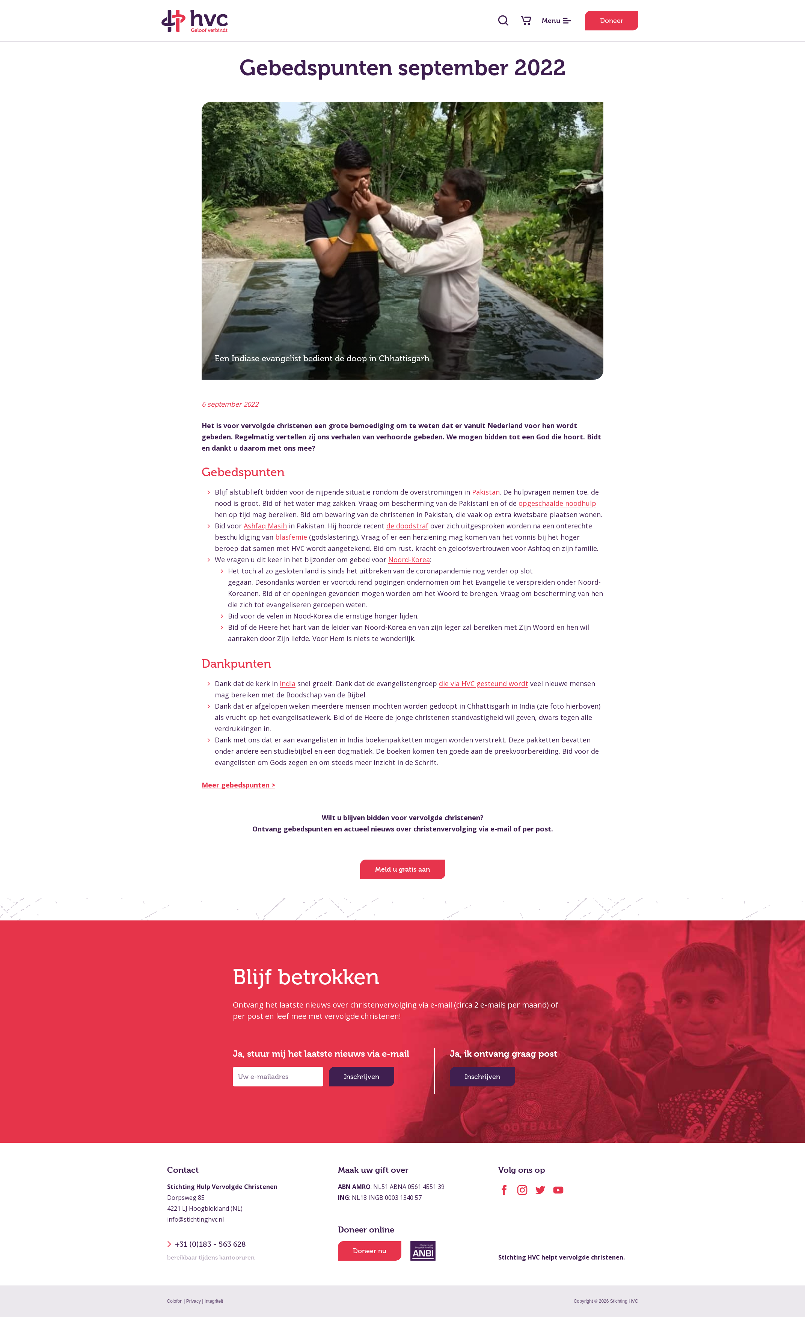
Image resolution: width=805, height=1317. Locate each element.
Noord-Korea (409, 559)
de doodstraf (407, 525)
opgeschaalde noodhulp (557, 503)
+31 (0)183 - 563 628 (206, 1244)
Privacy (193, 1301)
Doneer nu (369, 1251)
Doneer (611, 21)
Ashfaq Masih (265, 525)
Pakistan (486, 491)
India (287, 683)
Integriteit (214, 1301)
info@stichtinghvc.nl (195, 1219)
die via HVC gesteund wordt (483, 683)
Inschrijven (361, 1077)
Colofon (174, 1301)
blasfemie (291, 537)
